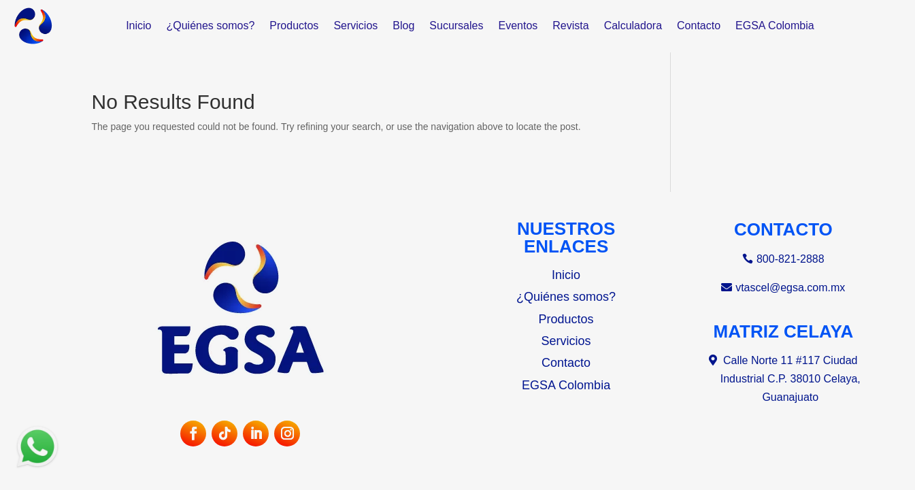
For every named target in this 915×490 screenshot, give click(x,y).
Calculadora (633, 25)
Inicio (138, 25)
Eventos (517, 25)
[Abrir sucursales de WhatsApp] (37, 467)
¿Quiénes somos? (210, 25)
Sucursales (456, 25)
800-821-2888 (790, 259)
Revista (570, 25)
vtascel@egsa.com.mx (790, 287)
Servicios (355, 25)
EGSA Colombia (774, 25)
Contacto (698, 25)
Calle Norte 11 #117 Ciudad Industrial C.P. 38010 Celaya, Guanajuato (790, 379)
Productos (293, 25)
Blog (403, 25)
